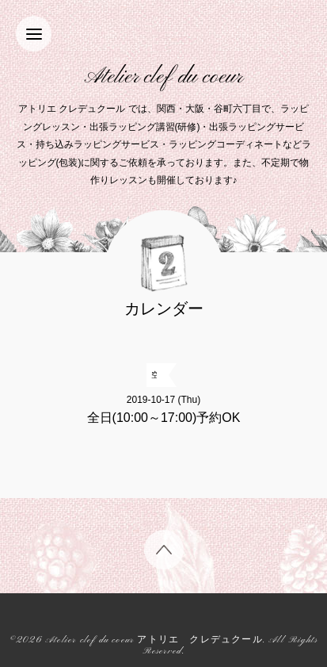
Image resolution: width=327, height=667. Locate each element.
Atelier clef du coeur (163, 77)
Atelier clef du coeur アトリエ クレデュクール (154, 640)
